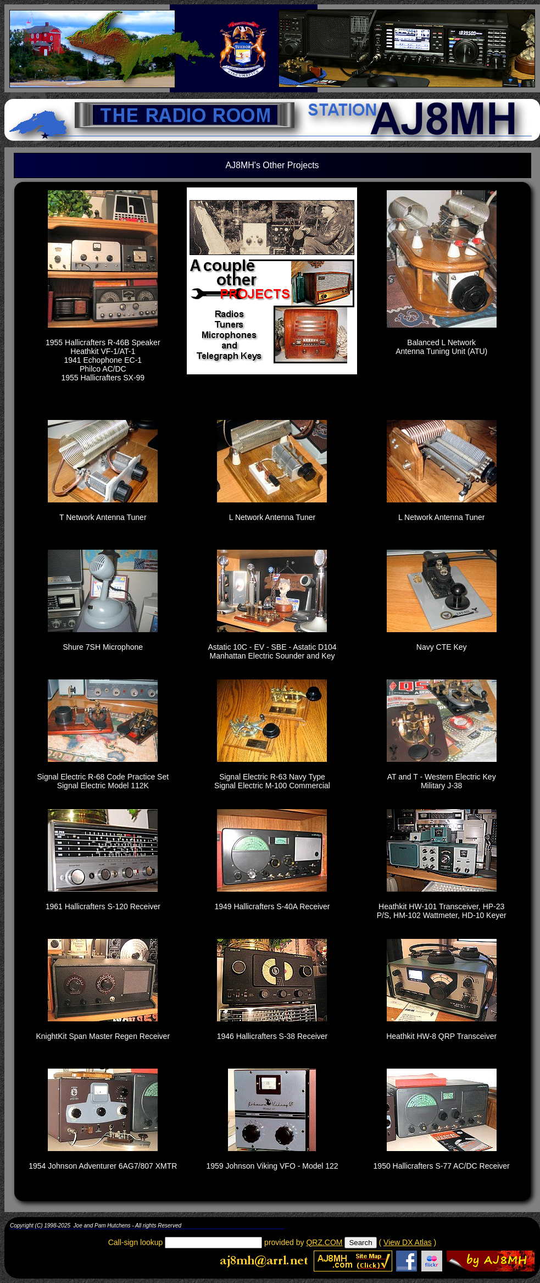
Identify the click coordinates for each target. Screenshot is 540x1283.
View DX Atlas (407, 1242)
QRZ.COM (324, 1242)
